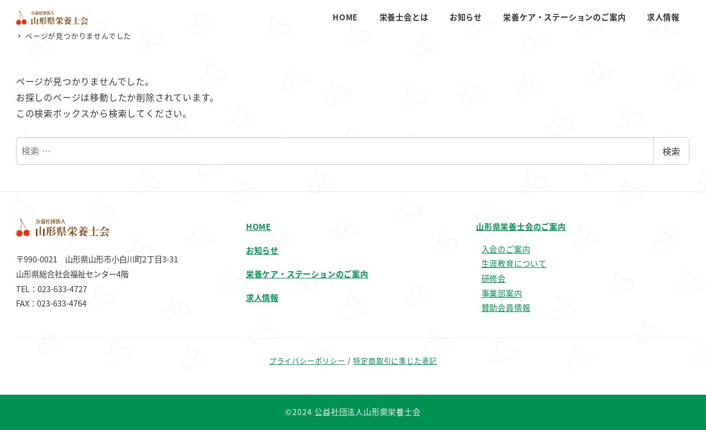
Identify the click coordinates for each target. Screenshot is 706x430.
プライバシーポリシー (307, 361)
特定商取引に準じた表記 (395, 361)
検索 (671, 151)
